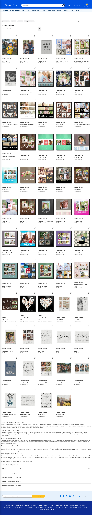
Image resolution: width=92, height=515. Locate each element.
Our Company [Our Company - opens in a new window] (34, 505)
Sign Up (39, 496)
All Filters (6, 21)
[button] (10, 36)
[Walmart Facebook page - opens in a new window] (60, 496)
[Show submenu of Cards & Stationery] (40, 10)
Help (69, 5)
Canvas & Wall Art (51, 10)
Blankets (59, 10)
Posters (43, 10)
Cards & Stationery (36, 10)
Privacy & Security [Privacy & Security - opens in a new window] (38, 507)
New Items (11, 10)
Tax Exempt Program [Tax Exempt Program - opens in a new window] (8, 507)
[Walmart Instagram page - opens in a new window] (73, 496)
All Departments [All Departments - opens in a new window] (10, 505)
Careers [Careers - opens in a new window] (27, 505)
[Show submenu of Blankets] (61, 10)
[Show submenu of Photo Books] (69, 10)
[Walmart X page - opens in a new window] (63, 496)
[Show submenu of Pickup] (25, 10)
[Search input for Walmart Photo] (41, 5)
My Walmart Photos (33, 1)
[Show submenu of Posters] (45, 10)
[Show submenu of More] (83, 10)
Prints (28, 10)
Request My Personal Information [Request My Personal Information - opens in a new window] (46, 509)
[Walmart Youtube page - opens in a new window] (70, 496)
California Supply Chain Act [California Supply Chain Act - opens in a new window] (61, 507)
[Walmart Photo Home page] (11, 5)
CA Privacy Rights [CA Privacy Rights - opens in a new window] (49, 507)
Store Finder (18, 1)
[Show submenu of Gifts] (73, 10)
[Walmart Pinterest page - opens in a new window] (67, 496)
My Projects (25, 1)
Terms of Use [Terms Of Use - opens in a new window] (30, 507)
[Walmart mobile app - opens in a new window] (83, 496)
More (82, 10)
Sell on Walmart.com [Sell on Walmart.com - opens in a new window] (44, 505)
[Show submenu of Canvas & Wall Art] (55, 10)
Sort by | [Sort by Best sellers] (77, 21)
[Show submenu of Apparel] (79, 10)
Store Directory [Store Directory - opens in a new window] (19, 505)
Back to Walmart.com (8, 1)
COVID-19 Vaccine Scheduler (62, 505)
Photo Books (65, 10)
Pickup (23, 10)
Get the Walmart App (20, 507)
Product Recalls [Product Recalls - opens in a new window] (74, 505)
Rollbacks (5, 10)
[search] (39, 29)
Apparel (77, 10)
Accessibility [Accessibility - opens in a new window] (83, 505)
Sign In (86, 1)
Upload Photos (42, 1)
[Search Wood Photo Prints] (20, 29)
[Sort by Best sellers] (85, 21)
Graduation (17, 10)
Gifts (72, 10)
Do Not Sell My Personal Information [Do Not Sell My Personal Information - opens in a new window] (78, 507)
